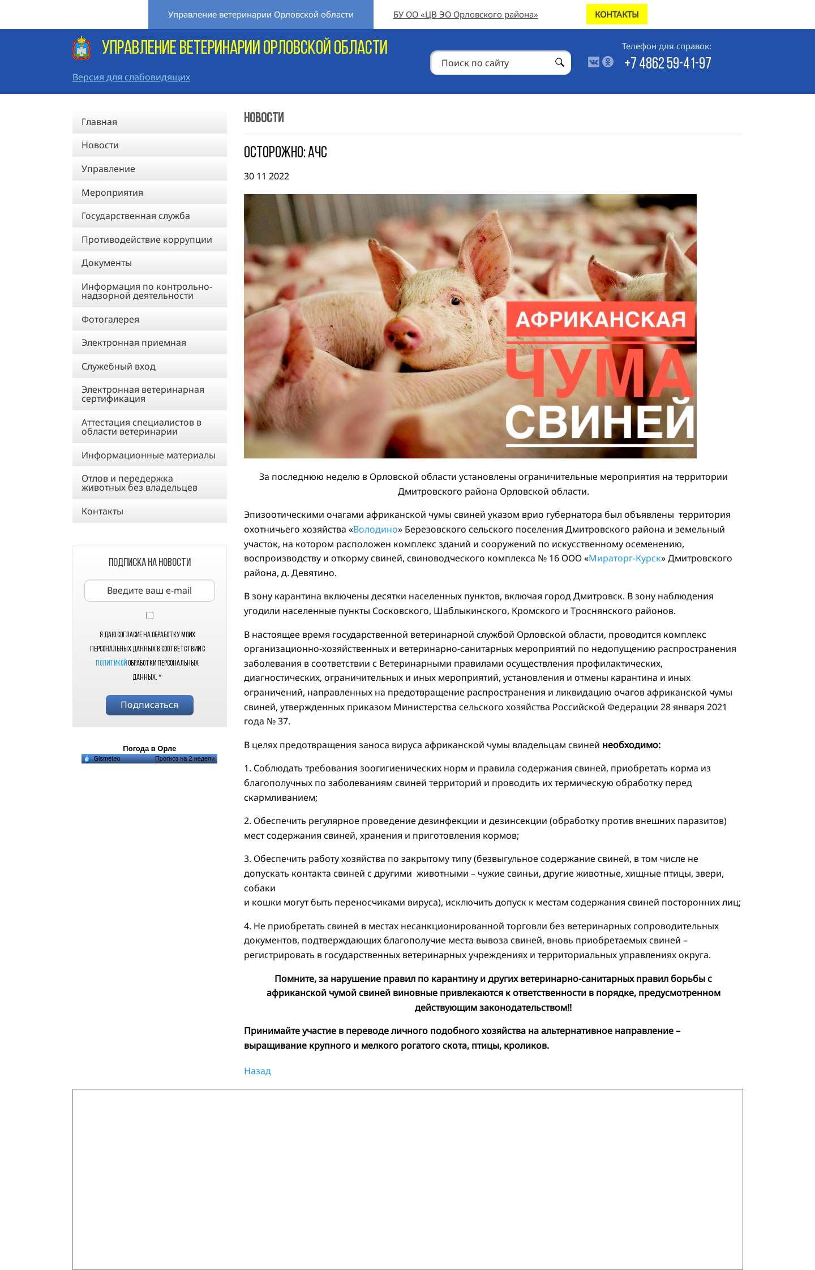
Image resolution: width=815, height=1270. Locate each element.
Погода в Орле (149, 748)
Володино (375, 529)
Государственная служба (136, 215)
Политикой (111, 663)
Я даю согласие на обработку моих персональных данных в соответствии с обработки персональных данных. (147, 657)
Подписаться (149, 704)
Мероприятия (112, 192)
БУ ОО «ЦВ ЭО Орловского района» (465, 14)
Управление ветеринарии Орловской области (261, 14)
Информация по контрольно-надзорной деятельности (147, 291)
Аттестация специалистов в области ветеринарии (141, 426)
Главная (99, 121)
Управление (108, 168)
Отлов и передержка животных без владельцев (140, 483)
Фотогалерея (110, 319)
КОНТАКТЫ (617, 14)
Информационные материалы (149, 455)
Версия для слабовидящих (131, 77)
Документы (107, 262)
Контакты (102, 511)
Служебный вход (119, 366)
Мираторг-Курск (625, 558)
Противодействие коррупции (147, 239)
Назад (257, 1071)
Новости (100, 145)
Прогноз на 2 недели (185, 758)
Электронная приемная (134, 342)
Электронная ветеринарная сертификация (143, 394)
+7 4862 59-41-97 (667, 64)
